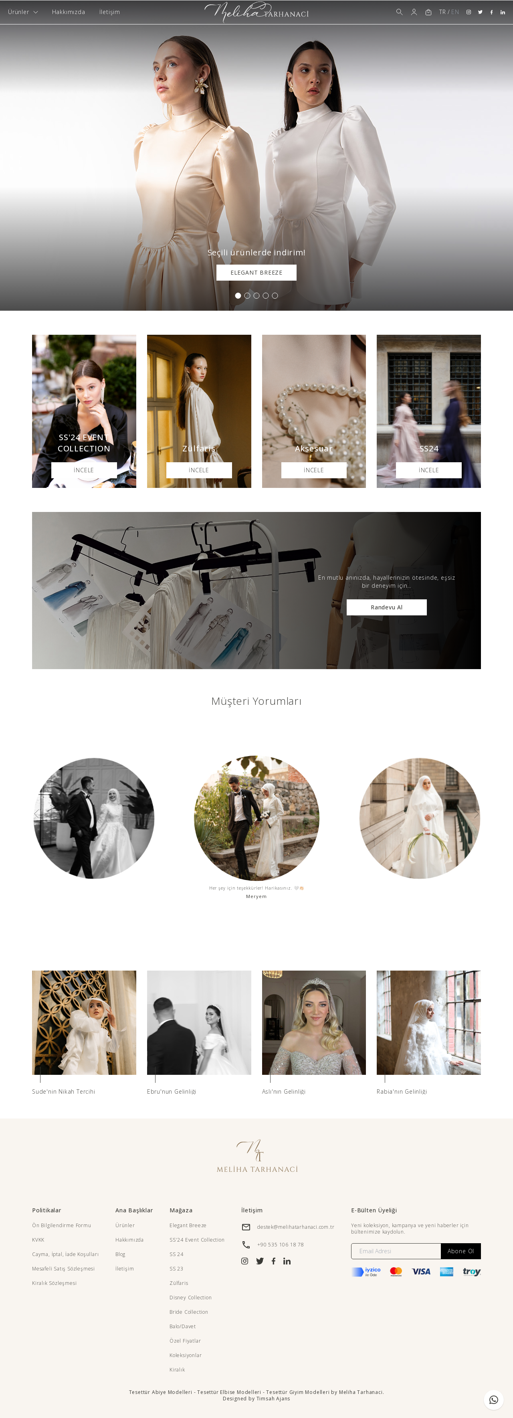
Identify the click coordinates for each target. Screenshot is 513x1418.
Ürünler (125, 1225)
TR (442, 12)
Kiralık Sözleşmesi (54, 1283)
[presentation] (36, 814)
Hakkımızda (68, 12)
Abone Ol (461, 1251)
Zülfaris (179, 1283)
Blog (120, 1254)
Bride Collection (189, 1312)
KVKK (38, 1239)
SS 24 (177, 1254)
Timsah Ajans (273, 1398)
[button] (238, 296)
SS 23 (177, 1268)
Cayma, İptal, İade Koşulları (65, 1254)
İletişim (109, 12)
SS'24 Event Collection (197, 1239)
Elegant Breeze (188, 1225)
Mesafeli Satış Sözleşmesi (63, 1268)
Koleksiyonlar (186, 1355)
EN (455, 12)
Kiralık (177, 1369)
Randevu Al (387, 607)
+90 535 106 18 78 (280, 1245)
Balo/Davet (183, 1326)
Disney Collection (191, 1297)
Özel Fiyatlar (185, 1340)
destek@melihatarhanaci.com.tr (295, 1227)
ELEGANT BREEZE (256, 272)
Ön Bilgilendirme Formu (61, 1225)
